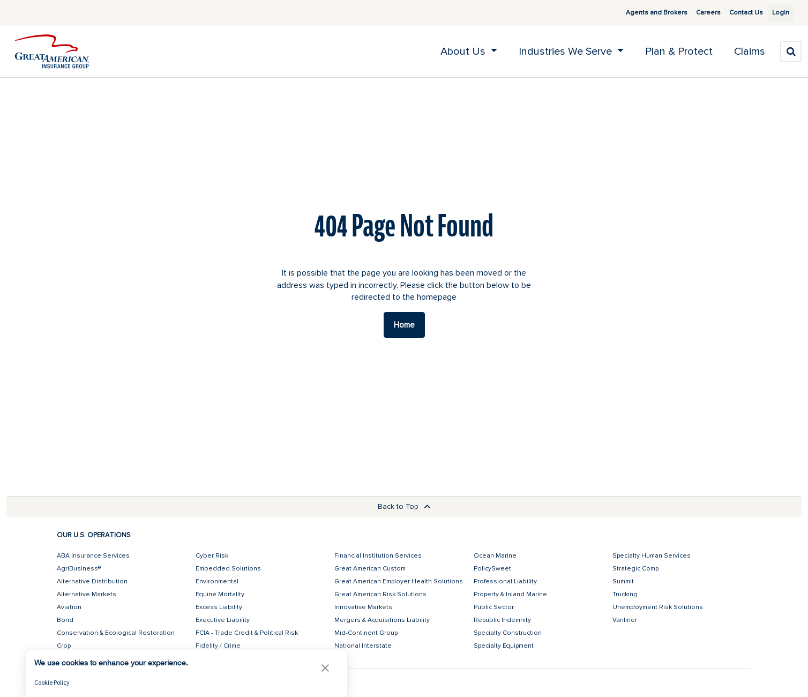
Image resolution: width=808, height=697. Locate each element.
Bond (65, 620)
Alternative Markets (86, 594)
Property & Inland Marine (510, 594)
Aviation (69, 607)
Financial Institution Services (378, 556)
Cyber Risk (212, 556)
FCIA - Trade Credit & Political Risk (247, 633)
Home (404, 325)
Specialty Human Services (651, 556)
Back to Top (404, 506)
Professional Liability (505, 581)
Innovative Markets (363, 607)
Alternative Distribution (92, 581)
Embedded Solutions (228, 569)
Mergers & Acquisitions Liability (382, 620)
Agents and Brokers (644, 13)
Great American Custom (370, 569)
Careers (696, 13)
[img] (51, 51)
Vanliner (624, 620)
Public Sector (494, 607)
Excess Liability (219, 607)
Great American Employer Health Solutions (398, 581)
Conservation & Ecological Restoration (116, 633)
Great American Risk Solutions (380, 594)
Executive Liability (223, 620)
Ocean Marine (495, 556)
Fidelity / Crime (218, 646)
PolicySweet (492, 569)
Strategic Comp (635, 569)
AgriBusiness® (79, 569)
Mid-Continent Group (366, 633)
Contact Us (734, 13)
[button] (325, 668)
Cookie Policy (52, 682)
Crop (64, 646)
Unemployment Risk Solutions (657, 607)
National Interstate (363, 646)
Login (776, 13)
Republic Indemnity (502, 620)
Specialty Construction (508, 633)
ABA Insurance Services (93, 556)
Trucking (625, 594)
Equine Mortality (220, 594)
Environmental (217, 581)
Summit (623, 581)
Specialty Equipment (504, 646)
